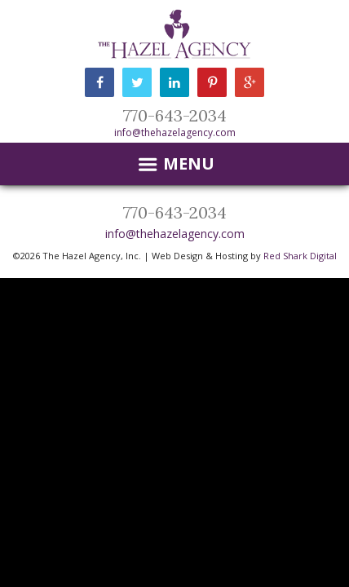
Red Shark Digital (300, 255)
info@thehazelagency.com (175, 132)
